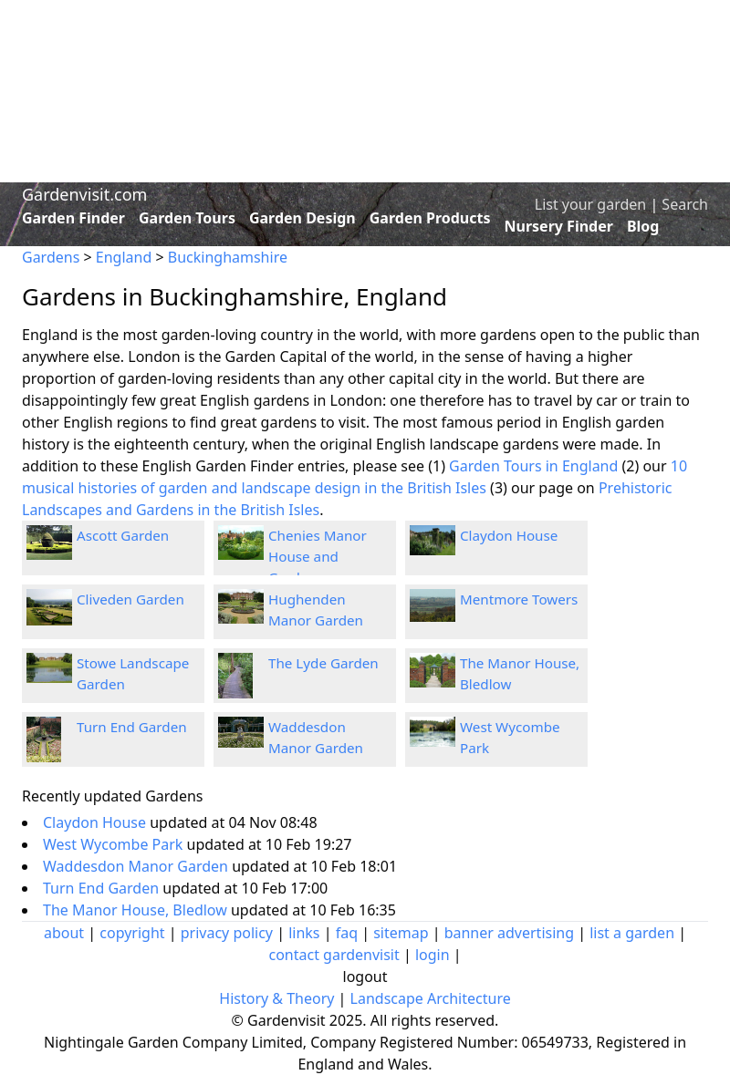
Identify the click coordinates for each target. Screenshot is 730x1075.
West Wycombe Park (115, 844)
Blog (643, 226)
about (64, 933)
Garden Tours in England (533, 466)
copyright (131, 933)
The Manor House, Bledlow (137, 910)
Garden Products (430, 218)
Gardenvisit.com (84, 194)
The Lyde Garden (323, 663)
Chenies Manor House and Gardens (317, 556)
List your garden (590, 204)
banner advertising (509, 933)
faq (347, 933)
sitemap (400, 933)
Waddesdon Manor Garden (137, 866)
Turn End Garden (132, 727)
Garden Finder (73, 218)
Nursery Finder (559, 226)
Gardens (50, 257)
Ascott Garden (123, 535)
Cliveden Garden (130, 599)
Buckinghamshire (227, 257)
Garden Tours (187, 218)
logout (365, 976)
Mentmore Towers (519, 599)
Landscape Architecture (430, 998)
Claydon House (509, 535)
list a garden (631, 933)
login (432, 955)
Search (685, 204)
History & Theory (276, 998)
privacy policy (227, 933)
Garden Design (302, 218)
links (303, 933)
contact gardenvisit (333, 955)
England (123, 257)
